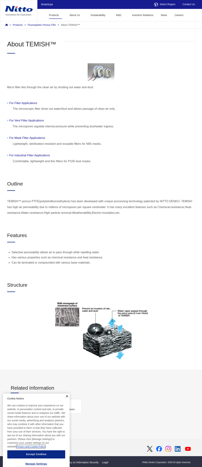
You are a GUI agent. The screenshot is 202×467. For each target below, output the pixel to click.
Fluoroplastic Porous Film (42, 24)
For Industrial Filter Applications (30, 155)
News (164, 15)
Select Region (164, 4)
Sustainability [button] (97, 15)
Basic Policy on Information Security (79, 462)
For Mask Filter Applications (27, 137)
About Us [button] (74, 15)
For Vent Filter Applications (27, 120)
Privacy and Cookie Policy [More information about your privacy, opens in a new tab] (30, 455)
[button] (193, 14)
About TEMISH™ (70, 24)
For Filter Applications (23, 103)
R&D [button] (118, 15)
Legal (105, 462)
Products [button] (54, 15)
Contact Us (188, 4)
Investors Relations (142, 15)
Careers (179, 15)
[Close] (67, 405)
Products (18, 24)
